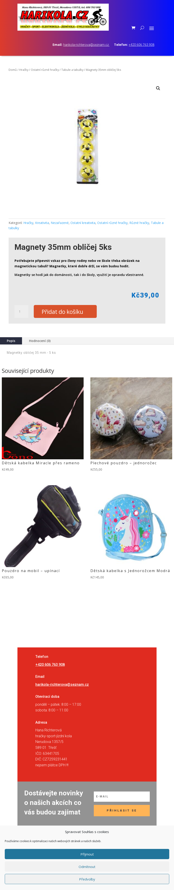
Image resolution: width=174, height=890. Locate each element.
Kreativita (42, 223)
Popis (11, 341)
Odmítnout (87, 866)
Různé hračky (139, 223)
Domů (13, 70)
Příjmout (87, 854)
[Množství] (21, 311)
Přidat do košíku (63, 311)
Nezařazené (60, 223)
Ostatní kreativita (82, 223)
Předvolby (87, 879)
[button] (158, 88)
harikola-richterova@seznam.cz (86, 45)
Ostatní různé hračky (45, 70)
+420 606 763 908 (141, 45)
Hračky (23, 70)
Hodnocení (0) (40, 341)
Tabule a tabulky (72, 70)
